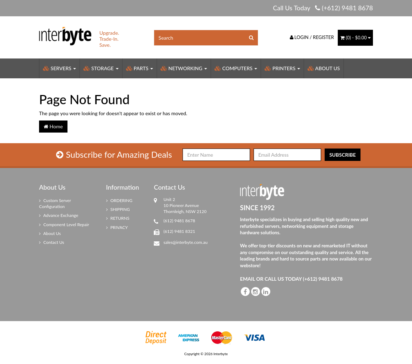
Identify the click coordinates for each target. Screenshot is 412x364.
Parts (139, 68)
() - (355, 37)
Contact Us (51, 242)
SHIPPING (118, 209)
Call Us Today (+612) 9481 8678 (323, 8)
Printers (282, 68)
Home (53, 126)
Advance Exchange (58, 215)
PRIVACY (117, 227)
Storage (100, 68)
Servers (59, 68)
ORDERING (119, 200)
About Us (324, 68)
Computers (236, 68)
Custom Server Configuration (55, 203)
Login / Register (312, 37)
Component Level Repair (64, 224)
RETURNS (118, 218)
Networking (184, 68)
